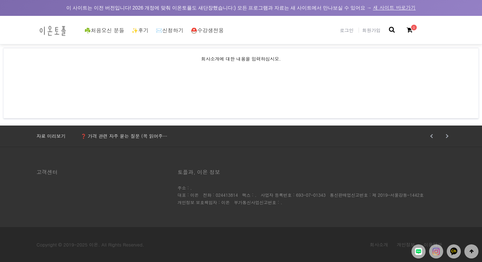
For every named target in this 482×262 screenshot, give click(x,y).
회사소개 (379, 244)
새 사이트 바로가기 (394, 7)
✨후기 (140, 30)
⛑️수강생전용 (207, 30)
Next (446, 136)
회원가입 (371, 30)
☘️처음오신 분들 (104, 30)
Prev (432, 136)
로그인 (347, 30)
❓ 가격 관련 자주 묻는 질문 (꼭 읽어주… (124, 136)
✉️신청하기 (170, 30)
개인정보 (406, 244)
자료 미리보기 (51, 136)
